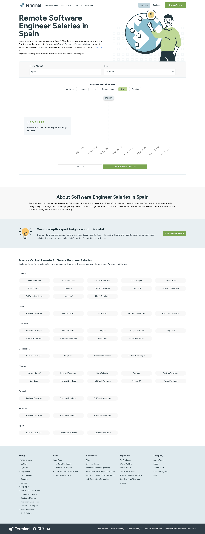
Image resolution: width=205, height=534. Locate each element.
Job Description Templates (97, 479)
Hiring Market (36, 66)
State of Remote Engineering (98, 468)
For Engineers (125, 460)
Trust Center (158, 468)
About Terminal (159, 460)
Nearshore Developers (30, 502)
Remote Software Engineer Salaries (100, 471)
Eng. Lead (137, 288)
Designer (68, 288)
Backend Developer (102, 280)
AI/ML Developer (34, 280)
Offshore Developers (29, 506)
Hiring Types (24, 487)
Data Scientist (34, 288)
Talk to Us (80, 167)
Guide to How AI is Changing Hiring (100, 475)
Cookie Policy (133, 528)
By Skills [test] (24, 464)
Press (155, 464)
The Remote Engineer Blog (131, 475)
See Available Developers (125, 167)
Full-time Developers (63, 464)
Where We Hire (126, 464)
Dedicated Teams (28, 498)
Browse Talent (175, 5)
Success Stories (93, 464)
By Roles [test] (24, 468)
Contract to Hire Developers (66, 471)
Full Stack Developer (34, 296)
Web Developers (27, 509)
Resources (89, 5)
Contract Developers (63, 468)
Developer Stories (127, 471)
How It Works (125, 468)
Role (106, 66)
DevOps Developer (102, 288)
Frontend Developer (171, 288)
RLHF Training (26, 513)
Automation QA (68, 280)
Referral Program (160, 471)
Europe (24, 483)
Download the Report (174, 233)
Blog (88, 460)
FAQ (155, 475)
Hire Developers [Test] (25, 460)
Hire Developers (51, 5)
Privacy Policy (117, 528)
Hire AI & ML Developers (30, 490)
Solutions (78, 5)
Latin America (26, 475)
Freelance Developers (29, 494)
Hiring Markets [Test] (25, 471)
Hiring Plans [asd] (57, 460)
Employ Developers (63, 475)
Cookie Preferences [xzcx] (152, 528)
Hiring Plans (66, 5)
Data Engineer (171, 280)
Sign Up (123, 483)
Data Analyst (136, 280)
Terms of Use (101, 528)
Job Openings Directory (130, 479)
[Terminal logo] (30, 5)
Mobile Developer (102, 296)
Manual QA (68, 296)
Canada (24, 479)
